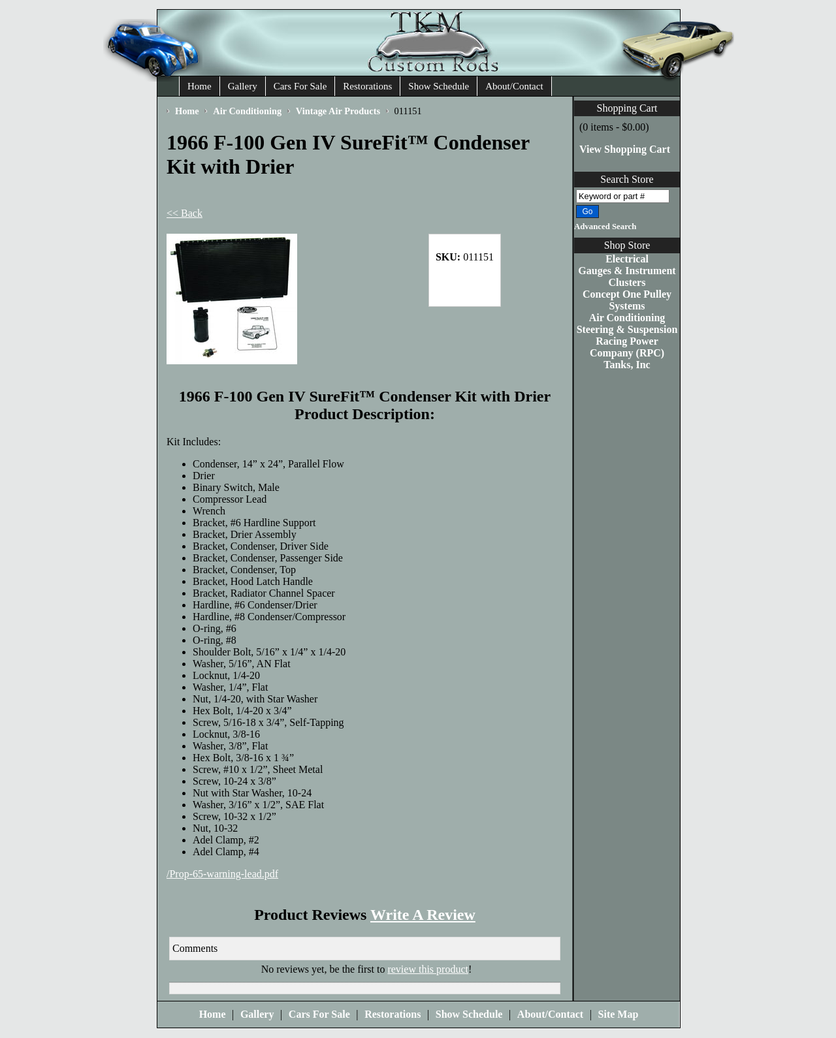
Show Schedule (438, 86)
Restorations (367, 86)
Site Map (618, 1014)
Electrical (627, 258)
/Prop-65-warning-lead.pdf (222, 873)
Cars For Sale (300, 86)
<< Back (184, 213)
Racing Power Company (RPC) (627, 347)
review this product (427, 969)
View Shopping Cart (624, 149)
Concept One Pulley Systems (627, 300)
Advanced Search (605, 226)
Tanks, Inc (626, 364)
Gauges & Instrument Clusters (626, 276)
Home (199, 86)
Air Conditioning (627, 317)
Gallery (242, 86)
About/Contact (514, 86)
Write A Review (422, 914)
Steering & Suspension (627, 329)
